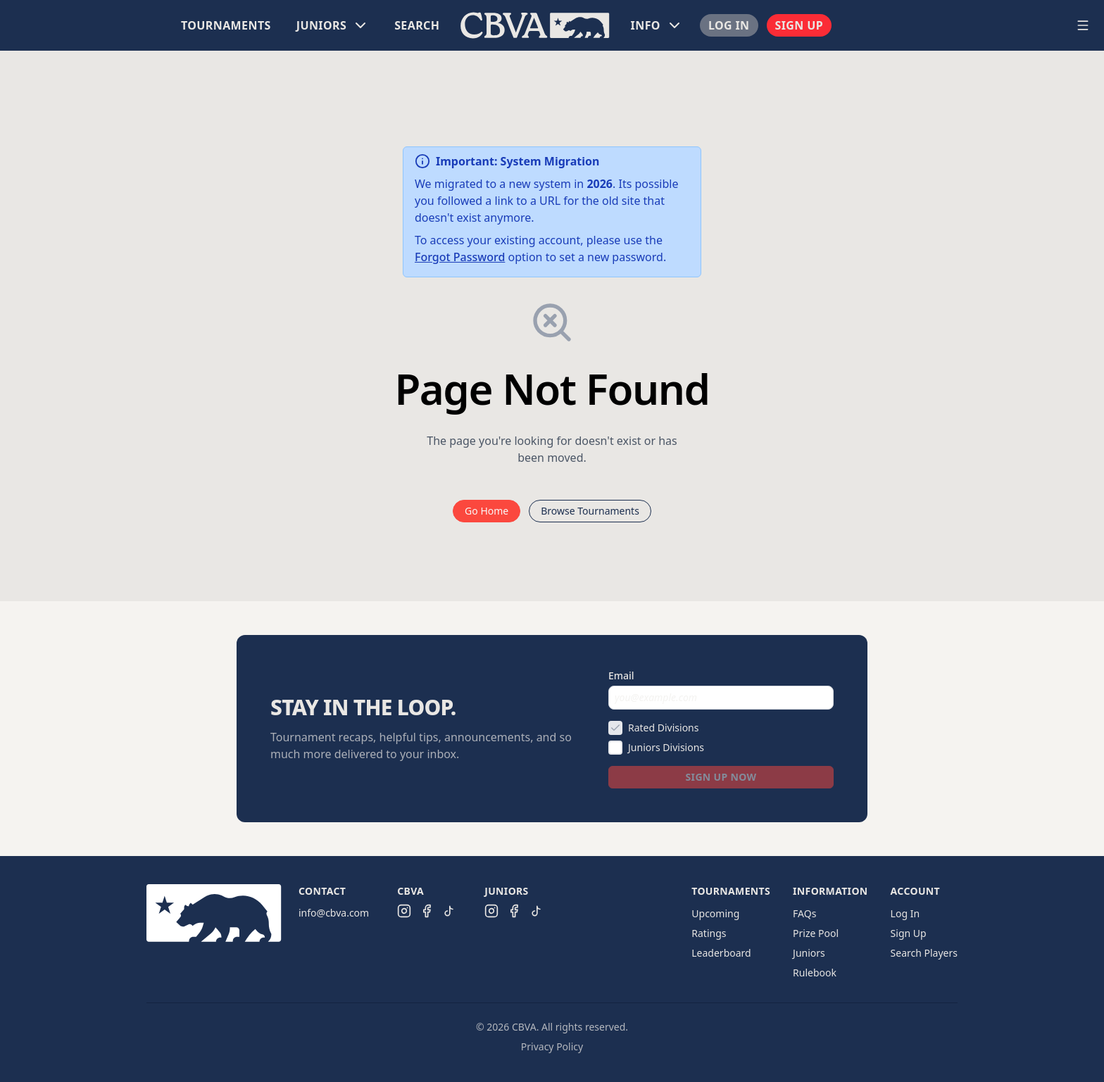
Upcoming (715, 913)
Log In (729, 25)
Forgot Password (460, 257)
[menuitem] (226, 25)
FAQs (804, 913)
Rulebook (814, 972)
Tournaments (226, 25)
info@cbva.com (334, 912)
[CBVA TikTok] (449, 911)
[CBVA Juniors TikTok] (536, 911)
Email (621, 675)
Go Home (486, 510)
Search (416, 25)
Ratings (708, 933)
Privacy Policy (552, 1046)
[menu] (535, 25)
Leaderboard (721, 953)
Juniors (809, 953)
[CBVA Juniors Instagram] (491, 911)
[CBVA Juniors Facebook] (514, 911)
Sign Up (799, 25)
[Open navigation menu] (1083, 25)
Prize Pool (816, 933)
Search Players (924, 953)
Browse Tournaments (590, 510)
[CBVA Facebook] (427, 911)
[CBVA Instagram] (404, 911)
